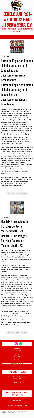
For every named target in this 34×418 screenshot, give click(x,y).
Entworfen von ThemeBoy (8, 412)
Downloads (17, 356)
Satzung (17, 354)
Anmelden (17, 360)
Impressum (17, 348)
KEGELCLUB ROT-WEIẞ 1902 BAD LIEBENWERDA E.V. (17, 19)
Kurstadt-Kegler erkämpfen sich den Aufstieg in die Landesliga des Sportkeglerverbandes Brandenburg (17, 70)
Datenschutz (17, 350)
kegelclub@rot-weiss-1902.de (19, 405)
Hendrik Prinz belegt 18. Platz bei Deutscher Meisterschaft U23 (15, 226)
